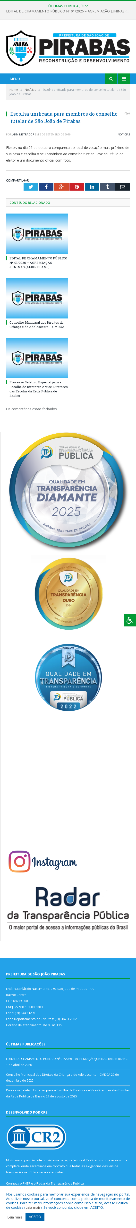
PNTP (26, 1183)
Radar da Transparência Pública (60, 1183)
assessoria (119, 1160)
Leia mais (33, 1207)
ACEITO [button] (35, 1216)
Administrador (23, 134)
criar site (35, 1160)
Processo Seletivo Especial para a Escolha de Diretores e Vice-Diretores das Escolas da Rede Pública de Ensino (38, 389)
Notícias (124, 134)
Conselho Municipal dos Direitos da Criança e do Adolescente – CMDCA (36, 324)
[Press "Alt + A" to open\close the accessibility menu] (130, 620)
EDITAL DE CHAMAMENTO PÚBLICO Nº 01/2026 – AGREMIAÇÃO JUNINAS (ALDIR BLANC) (69, 11)
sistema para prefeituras (65, 1160)
